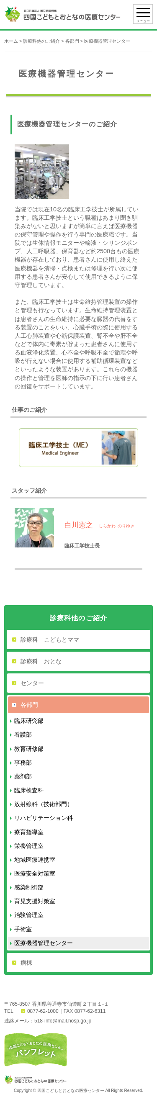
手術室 (23, 929)
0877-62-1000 (43, 1011)
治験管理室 (29, 915)
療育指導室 (29, 832)
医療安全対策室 (34, 873)
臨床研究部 (29, 720)
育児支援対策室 (34, 901)
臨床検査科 (29, 790)
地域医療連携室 (34, 859)
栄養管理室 (29, 846)
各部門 (72, 41)
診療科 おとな (41, 661)
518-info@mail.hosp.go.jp (62, 1021)
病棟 (26, 962)
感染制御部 (29, 887)
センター (32, 683)
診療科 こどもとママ (50, 639)
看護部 (23, 734)
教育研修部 (29, 748)
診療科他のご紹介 (41, 41)
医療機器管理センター (43, 943)
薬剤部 (23, 776)
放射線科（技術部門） (43, 804)
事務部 (23, 762)
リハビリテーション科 (43, 817)
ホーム (11, 41)
